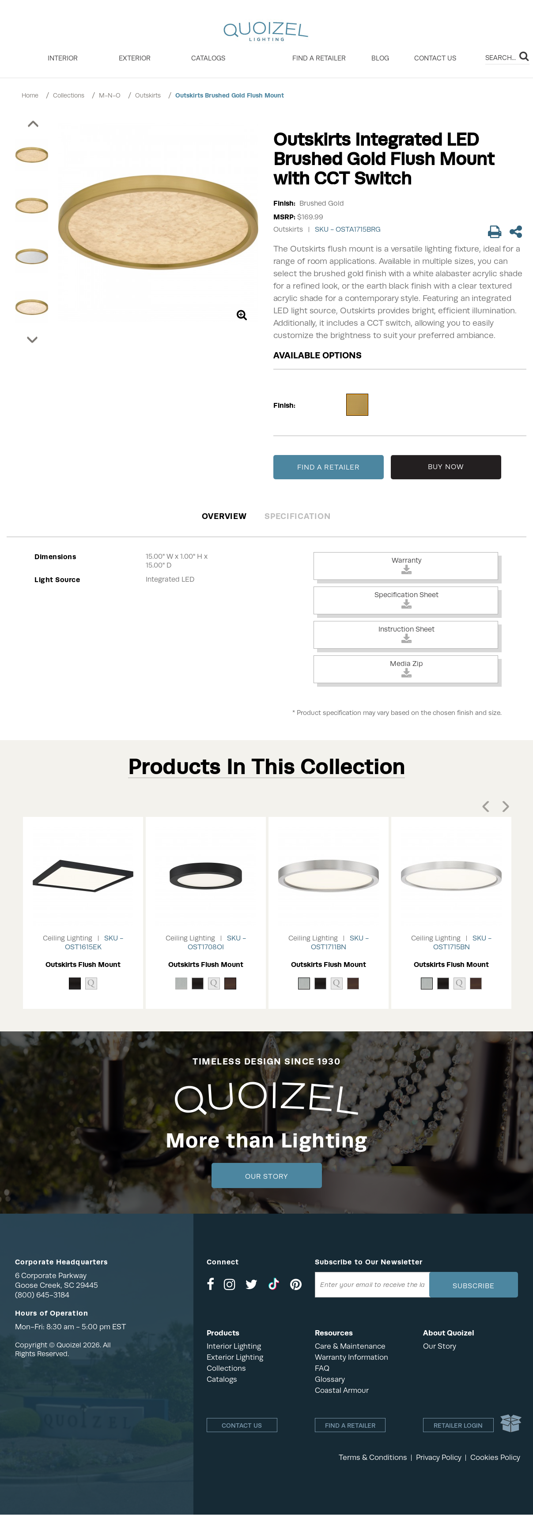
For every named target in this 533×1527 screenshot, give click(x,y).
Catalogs (208, 58)
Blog (380, 58)
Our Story (266, 1177)
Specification (297, 516)
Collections (68, 95)
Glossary (330, 1379)
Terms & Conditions (373, 1457)
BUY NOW (446, 467)
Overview (224, 516)
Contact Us (435, 58)
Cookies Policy (495, 1457)
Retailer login (458, 1425)
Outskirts (148, 95)
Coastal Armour (342, 1390)
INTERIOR (63, 58)
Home (30, 95)
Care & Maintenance (350, 1346)
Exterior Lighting (235, 1357)
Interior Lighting (234, 1346)
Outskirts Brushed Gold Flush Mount (229, 95)
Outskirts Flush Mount (83, 964)
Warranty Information (351, 1357)
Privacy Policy (438, 1457)
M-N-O (110, 95)
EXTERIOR (135, 58)
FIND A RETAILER (328, 467)
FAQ (322, 1368)
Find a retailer (319, 58)
